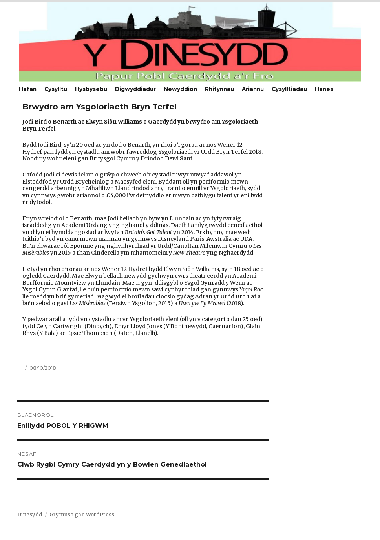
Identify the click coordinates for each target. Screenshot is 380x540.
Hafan (28, 89)
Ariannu (253, 89)
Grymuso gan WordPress (81, 514)
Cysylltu (55, 89)
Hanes (324, 89)
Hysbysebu (91, 89)
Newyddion (180, 89)
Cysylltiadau (289, 89)
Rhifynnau (219, 89)
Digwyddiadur (135, 89)
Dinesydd (29, 514)
